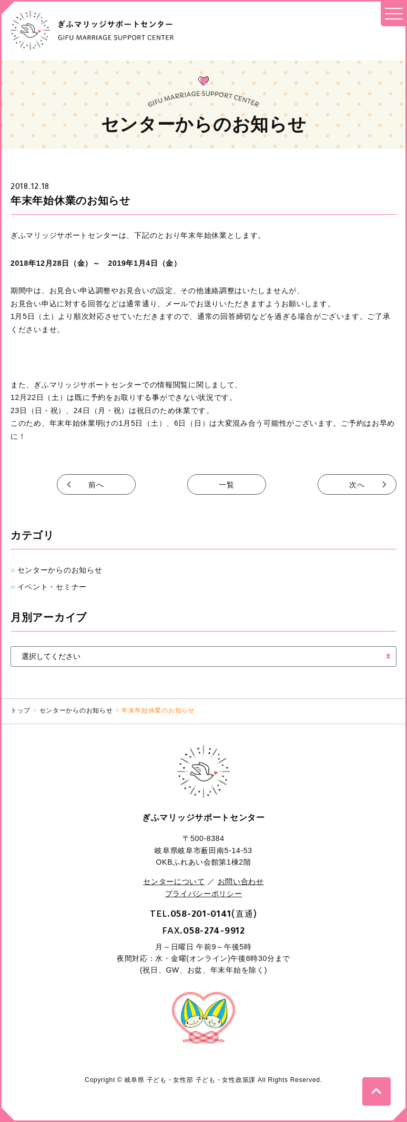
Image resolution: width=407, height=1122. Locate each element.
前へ (96, 484)
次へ (356, 484)
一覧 (226, 484)
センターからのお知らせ (60, 570)
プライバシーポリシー (203, 893)
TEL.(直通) (203, 913)
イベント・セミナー (52, 587)
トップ (20, 710)
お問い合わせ (241, 881)
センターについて (174, 881)
